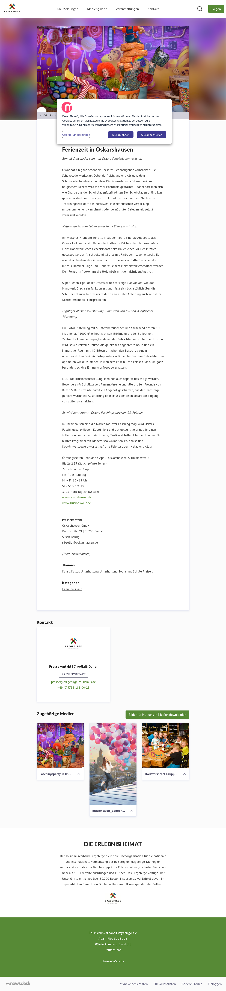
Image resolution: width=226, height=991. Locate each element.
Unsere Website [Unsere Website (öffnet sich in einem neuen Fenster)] (113, 961)
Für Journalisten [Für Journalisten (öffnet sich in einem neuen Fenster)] (164, 984)
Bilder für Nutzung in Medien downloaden (157, 715)
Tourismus (125, 572)
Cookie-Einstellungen (76, 134)
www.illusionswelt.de (76, 503)
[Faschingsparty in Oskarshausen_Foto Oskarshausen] (60, 746)
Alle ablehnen (120, 134)
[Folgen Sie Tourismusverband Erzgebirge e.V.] (216, 9)
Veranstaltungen (127, 9)
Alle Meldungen (67, 9)
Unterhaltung (109, 572)
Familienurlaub (72, 589)
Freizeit (148, 572)
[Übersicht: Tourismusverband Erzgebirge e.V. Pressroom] (12, 9)
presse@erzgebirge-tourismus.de (73, 682)
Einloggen (215, 984)
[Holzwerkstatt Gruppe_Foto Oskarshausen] (165, 746)
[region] (114, 121)
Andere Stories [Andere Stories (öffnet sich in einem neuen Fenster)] (192, 984)
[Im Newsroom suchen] (200, 9)
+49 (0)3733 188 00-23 (73, 688)
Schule (137, 572)
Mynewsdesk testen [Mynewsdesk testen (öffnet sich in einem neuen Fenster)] (134, 984)
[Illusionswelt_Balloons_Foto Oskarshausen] (113, 764)
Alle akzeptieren (151, 134)
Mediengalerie (97, 9)
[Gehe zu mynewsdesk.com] (18, 984)
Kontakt (153, 9)
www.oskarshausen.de (76, 497)
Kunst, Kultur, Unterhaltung (80, 572)
